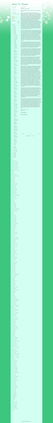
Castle (13, 199)
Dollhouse (13, 220)
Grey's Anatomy (14, 254)
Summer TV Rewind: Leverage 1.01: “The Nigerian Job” (15, 140)
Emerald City (13, 225)
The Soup (13, 382)
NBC (12, 293)
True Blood (13, 394)
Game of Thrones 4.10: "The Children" (15, 85)
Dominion (24, 110)
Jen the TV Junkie (15, 17)
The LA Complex (14, 370)
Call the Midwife (14, 198)
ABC (12, 173)
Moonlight (13, 288)
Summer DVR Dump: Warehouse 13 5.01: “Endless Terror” (15, 136)
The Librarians (14, 371)
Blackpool (13, 186)
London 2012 (13, 280)
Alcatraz (13, 177)
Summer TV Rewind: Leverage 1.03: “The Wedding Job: (15, 92)
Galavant (13, 242)
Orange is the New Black (15, 306)
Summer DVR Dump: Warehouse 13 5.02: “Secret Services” (15, 111)
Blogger (30, 421)
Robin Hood (13, 325)
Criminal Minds (14, 211)
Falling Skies (13, 229)
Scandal (13, 329)
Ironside (13, 267)
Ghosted (13, 245)
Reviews (13, 320)
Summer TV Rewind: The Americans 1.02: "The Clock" (15, 100)
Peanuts (13, 311)
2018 (13, 29)
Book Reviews (14, 190)
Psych (13, 316)
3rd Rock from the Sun (15, 167)
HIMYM (13, 263)
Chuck (13, 202)
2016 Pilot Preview (14, 166)
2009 (13, 157)
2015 (13, 32)
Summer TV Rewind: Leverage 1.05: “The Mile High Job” (15, 44)
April (14, 147)
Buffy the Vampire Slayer (15, 195)
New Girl (13, 297)
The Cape (13, 362)
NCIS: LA (13, 296)
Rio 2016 (13, 324)
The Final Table (14, 366)
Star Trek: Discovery (14, 348)
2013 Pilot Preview (14, 163)
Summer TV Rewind (14, 357)
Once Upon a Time (14, 305)
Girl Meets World (14, 246)
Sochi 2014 (13, 342)
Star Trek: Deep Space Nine (15, 346)
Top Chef (13, 390)
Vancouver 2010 (14, 401)
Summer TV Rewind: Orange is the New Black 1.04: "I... (15, 51)
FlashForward (14, 232)
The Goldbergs (14, 367)
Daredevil (13, 215)
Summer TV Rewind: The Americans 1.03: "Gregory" (15, 78)
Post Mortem (13, 315)
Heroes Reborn (14, 262)
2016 (13, 31)
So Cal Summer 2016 (15, 341)
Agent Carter (13, 174)
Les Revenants (14, 275)
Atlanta (13, 181)
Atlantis (13, 182)
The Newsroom (14, 377)
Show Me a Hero (14, 337)
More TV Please (13, 8)
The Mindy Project (14, 376)
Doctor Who (13, 219)
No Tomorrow (13, 301)
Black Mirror (13, 185)
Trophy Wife (13, 393)
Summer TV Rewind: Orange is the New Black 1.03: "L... (15, 73)
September (15, 38)
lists (12, 279)
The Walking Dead (14, 386)
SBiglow (14, 18)
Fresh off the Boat (14, 237)
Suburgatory (13, 352)
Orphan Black (14, 308)
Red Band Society (14, 319)
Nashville (13, 292)
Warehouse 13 (14, 404)
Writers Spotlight (14, 408)
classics (13, 203)
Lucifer (13, 284)
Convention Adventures (15, 208)
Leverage (13, 276)
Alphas (13, 178)
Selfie (12, 333)
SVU (12, 358)
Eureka (13, 228)
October (15, 37)
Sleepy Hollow (14, 338)
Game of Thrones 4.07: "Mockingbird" (15, 133)
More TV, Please (20, 4)
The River (13, 381)
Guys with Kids (14, 258)
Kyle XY (13, 271)
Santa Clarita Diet (14, 328)
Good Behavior (14, 250)
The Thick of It (14, 385)
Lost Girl (13, 283)
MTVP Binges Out (14, 289)
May (14, 146)
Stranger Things (14, 351)
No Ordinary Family (14, 300)
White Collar (13, 405)
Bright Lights (13, 191)
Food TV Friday (14, 233)
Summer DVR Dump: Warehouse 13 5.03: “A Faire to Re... (15, 88)
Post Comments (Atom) (33, 135)
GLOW (13, 249)
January (15, 151)
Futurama (13, 241)
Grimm (13, 255)
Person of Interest (14, 312)
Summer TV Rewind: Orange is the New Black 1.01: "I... (15, 123)
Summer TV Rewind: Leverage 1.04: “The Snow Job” (15, 69)
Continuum (13, 207)
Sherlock (13, 336)
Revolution (13, 321)
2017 (13, 30)
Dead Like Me (14, 216)
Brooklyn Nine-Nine (14, 194)
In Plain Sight (13, 266)
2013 (13, 152)
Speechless (13, 345)
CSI (12, 212)
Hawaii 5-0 (13, 259)
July (14, 40)
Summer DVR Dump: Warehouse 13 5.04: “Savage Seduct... (15, 65)
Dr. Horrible (13, 224)
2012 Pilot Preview (14, 162)
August (15, 39)
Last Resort (13, 272)
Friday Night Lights (14, 238)
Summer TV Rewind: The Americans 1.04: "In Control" (15, 57)
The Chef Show (14, 363)
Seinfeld (13, 332)
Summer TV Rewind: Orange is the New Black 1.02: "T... (15, 96)
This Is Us (13, 389)
